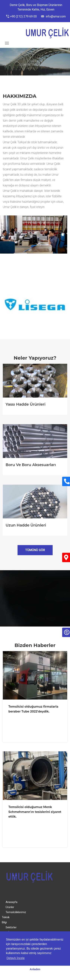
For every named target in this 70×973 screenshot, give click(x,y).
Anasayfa (11, 902)
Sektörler (11, 927)
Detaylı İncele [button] (16, 958)
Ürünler (10, 907)
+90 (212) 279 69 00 (23, 16)
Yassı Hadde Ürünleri (26, 404)
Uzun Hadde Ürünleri (26, 525)
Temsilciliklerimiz (16, 912)
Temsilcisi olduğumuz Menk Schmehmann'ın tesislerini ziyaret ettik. (34, 811)
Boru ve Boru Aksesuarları (31, 464)
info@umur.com (55, 16)
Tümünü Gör (35, 550)
